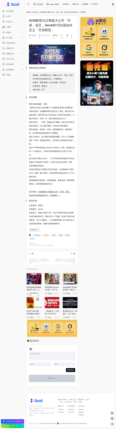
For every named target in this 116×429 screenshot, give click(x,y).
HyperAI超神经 (33, 294)
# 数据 (54, 235)
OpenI (41, 423)
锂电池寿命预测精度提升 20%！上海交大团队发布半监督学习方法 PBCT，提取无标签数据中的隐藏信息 (34, 288)
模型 (59, 79)
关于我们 (95, 4)
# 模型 (67, 235)
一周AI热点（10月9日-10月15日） (52, 312)
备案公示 (61, 406)
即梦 (75, 402)
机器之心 (50, 293)
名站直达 (66, 4)
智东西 (68, 293)
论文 (49, 75)
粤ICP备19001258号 (50, 423)
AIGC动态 (35, 12)
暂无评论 (34, 340)
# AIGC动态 (37, 235)
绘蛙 (80, 402)
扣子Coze (68, 402)
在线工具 (75, 4)
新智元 (32, 317)
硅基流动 (80, 399)
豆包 (87, 399)
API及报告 (71, 406)
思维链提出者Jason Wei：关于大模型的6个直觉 (52, 288)
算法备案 (61, 412)
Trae (61, 402)
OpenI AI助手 (62, 399)
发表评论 (70, 370)
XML (85, 423)
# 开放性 (46, 235)
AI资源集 (85, 4)
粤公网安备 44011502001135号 (67, 423)
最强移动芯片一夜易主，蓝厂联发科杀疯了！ (70, 312)
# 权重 (60, 235)
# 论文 (32, 238)
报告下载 (71, 412)
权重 (55, 82)
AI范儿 (50, 317)
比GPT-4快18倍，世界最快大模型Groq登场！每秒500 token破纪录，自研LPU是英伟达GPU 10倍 (34, 312)
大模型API (71, 409)
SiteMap (81, 423)
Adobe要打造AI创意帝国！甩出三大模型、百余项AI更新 (70, 288)
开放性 (62, 82)
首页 (29, 12)
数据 (45, 82)
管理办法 (61, 409)
